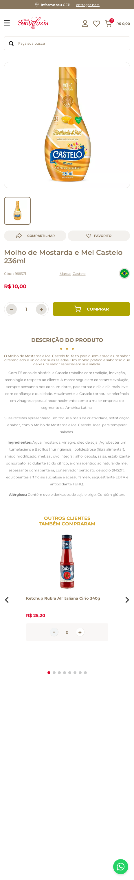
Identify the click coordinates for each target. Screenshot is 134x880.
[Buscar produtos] (11, 43)
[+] (41, 300)
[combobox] (67, 43)
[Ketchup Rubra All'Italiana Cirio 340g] (67, 591)
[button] (67, 4)
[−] (11, 300)
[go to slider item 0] (17, 202)
